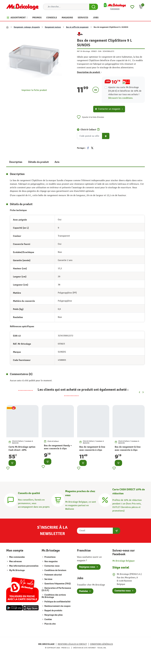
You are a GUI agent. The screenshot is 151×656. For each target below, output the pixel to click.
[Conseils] (10, 499)
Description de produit (89, 72)
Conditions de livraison (55, 570)
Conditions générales (101, 644)
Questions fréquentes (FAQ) (57, 583)
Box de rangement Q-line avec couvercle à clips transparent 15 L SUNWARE (93, 450)
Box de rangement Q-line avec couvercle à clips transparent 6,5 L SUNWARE (128, 451)
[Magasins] (57, 499)
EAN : (100, 51)
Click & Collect (88, 129)
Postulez (83, 591)
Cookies (48, 619)
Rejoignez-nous (87, 566)
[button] (141, 7)
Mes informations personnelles (23, 566)
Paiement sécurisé (53, 574)
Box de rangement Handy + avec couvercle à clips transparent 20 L (58, 448)
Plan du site (50, 623)
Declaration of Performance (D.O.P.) (56, 589)
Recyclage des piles (53, 615)
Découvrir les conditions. (120, 98)
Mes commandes (17, 557)
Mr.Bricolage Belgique (123, 560)
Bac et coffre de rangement (77, 27)
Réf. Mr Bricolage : (84, 51)
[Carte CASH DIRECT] (105, 499)
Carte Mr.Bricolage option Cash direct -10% (22, 448)
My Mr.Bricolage (17, 570)
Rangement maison (53, 27)
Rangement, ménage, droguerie (27, 27)
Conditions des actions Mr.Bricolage (54, 596)
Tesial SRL (101, 648)
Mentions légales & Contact (72, 644)
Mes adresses (15, 561)
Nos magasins (51, 561)
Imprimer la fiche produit (34, 90)
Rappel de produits (53, 610)
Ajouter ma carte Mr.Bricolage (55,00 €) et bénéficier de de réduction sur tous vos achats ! (124, 91)
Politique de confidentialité (57, 601)
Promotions (50, 557)
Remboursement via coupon (57, 606)
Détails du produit (38, 162)
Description (15, 162)
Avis (57, 162)
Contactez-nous (52, 566)
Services (48, 579)
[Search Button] (93, 7)
